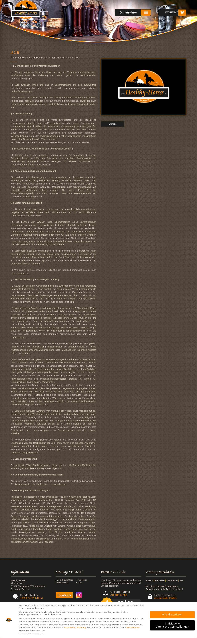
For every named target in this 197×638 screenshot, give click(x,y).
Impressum (83, 580)
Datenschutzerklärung (75, 628)
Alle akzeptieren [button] (172, 614)
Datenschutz (84, 583)
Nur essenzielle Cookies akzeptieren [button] (32, 634)
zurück (112, 124)
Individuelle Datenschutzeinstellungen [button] (172, 625)
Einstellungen (133, 628)
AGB (60, 585)
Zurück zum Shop (64, 581)
